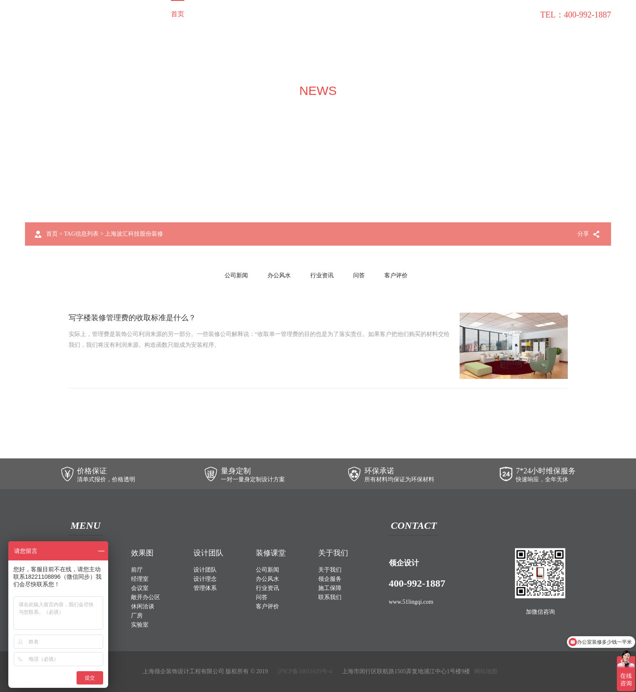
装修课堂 (467, 13)
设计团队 (294, 13)
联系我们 (510, 13)
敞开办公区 (145, 597)
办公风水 (279, 275)
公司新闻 (236, 275)
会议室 (139, 588)
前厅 (137, 570)
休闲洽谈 (142, 606)
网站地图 (485, 671)
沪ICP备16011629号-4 (305, 671)
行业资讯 (322, 275)
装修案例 (214, 13)
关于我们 (337, 13)
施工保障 (424, 13)
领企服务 (380, 13)
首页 (177, 13)
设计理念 (205, 579)
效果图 (254, 13)
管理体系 (205, 588)
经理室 (139, 579)
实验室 (139, 625)
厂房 (137, 615)
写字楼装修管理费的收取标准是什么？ (132, 318)
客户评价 (396, 275)
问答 (359, 275)
